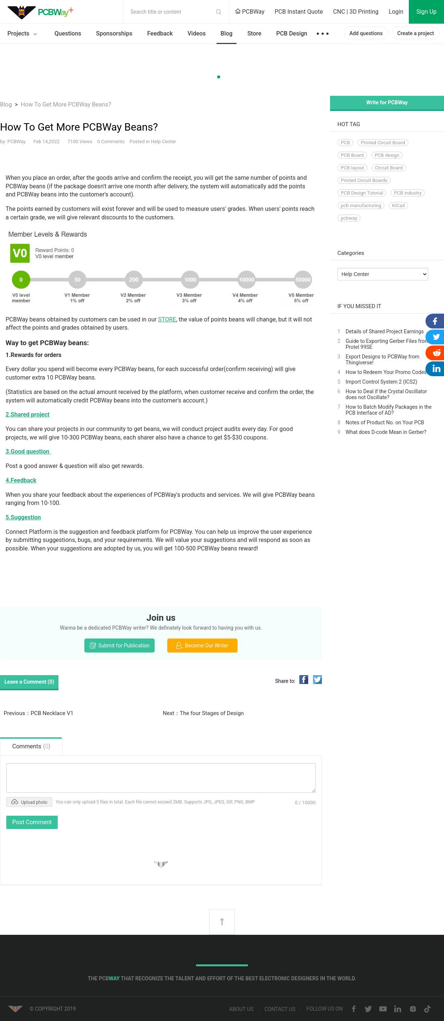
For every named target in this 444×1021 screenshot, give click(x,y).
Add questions (366, 33)
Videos (197, 33)
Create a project (415, 33)
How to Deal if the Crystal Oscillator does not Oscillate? (386, 394)
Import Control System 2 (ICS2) (381, 382)
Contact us (280, 1009)
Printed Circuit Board (383, 142)
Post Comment (32, 822)
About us (241, 1009)
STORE (167, 319)
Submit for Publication (119, 645)
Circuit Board (389, 168)
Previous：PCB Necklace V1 (38, 713)
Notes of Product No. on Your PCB (385, 422)
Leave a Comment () (29, 682)
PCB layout (352, 168)
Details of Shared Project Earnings (385, 331)
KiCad (398, 205)
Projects (23, 34)
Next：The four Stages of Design (203, 713)
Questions (67, 33)
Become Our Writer (202, 645)
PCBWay (250, 11)
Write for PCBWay (387, 102)
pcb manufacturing (361, 205)
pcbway (349, 218)
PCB (345, 142)
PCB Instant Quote (299, 11)
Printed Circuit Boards (364, 180)
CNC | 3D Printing (356, 11)
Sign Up (426, 11)
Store (254, 33)
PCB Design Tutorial (362, 193)
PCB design (387, 155)
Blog (226, 33)
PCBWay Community (42, 12)
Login (396, 11)
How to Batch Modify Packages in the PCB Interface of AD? (388, 410)
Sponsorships (114, 33)
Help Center (163, 141)
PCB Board (352, 155)
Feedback (160, 33)
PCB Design (291, 33)
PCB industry (407, 193)
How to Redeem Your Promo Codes (386, 372)
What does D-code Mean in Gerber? (386, 432)
